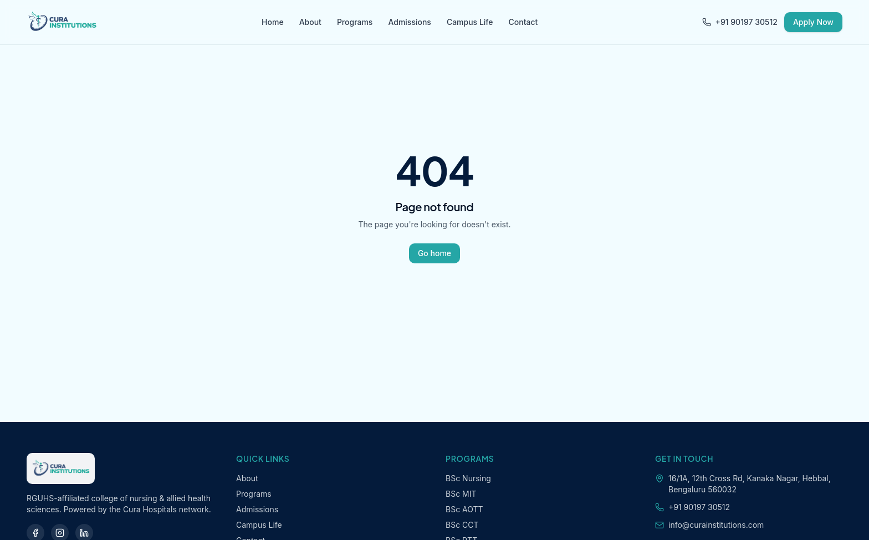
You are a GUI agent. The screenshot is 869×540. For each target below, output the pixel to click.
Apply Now (813, 22)
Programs (355, 22)
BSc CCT (462, 524)
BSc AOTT (464, 509)
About (310, 22)
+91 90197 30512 (740, 22)
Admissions (409, 22)
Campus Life (470, 22)
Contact (523, 22)
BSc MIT (461, 493)
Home (273, 22)
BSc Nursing (468, 478)
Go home (434, 253)
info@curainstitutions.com (716, 524)
